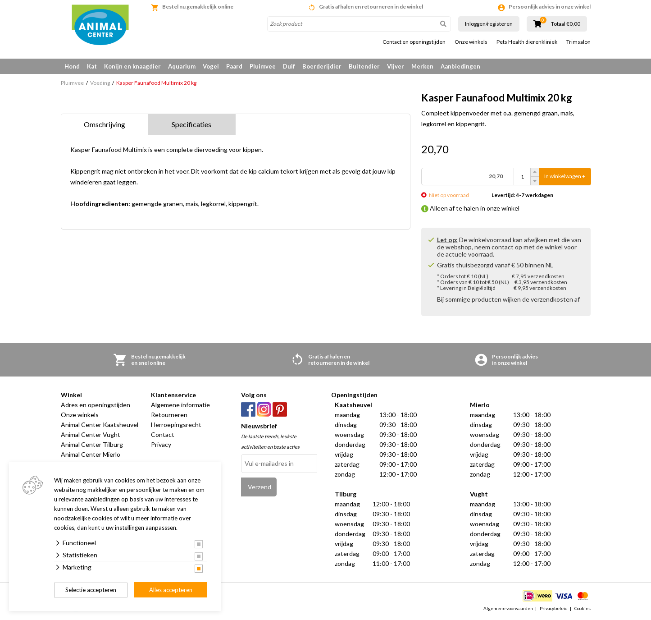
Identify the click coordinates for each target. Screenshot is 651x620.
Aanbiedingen (460, 66)
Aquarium (182, 66)
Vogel (211, 66)
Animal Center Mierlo (90, 454)
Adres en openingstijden (95, 405)
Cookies (582, 608)
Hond (72, 66)
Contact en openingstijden (414, 42)
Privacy (161, 444)
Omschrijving (104, 124)
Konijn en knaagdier (132, 66)
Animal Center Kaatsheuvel (99, 424)
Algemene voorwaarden (508, 608)
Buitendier (364, 66)
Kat (92, 66)
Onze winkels (471, 42)
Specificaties (191, 124)
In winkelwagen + (564, 176)
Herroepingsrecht (176, 424)
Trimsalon (578, 42)
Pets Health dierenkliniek (526, 42)
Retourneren (169, 414)
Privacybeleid (554, 608)
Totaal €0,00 (565, 24)
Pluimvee (263, 66)
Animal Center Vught (90, 434)
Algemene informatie (180, 405)
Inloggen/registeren (489, 23)
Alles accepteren (170, 589)
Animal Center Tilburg (92, 444)
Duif (289, 66)
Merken (422, 66)
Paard (234, 66)
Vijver (395, 66)
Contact (162, 434)
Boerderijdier (321, 66)
